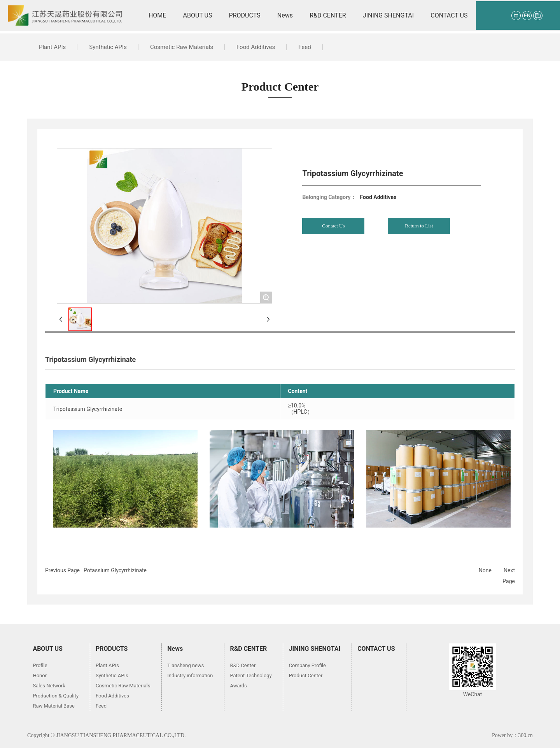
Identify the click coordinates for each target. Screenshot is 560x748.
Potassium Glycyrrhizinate (115, 570)
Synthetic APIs (108, 47)
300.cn (525, 735)
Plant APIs (52, 47)
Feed (304, 47)
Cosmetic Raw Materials (181, 47)
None (485, 570)
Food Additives (255, 47)
